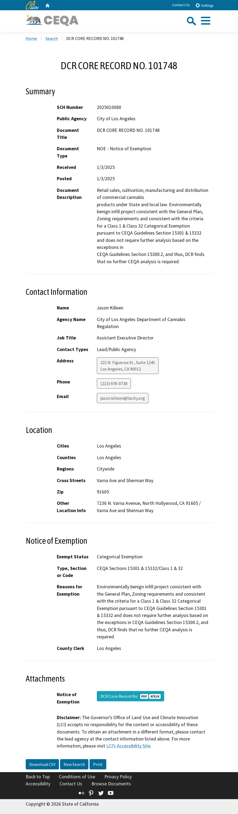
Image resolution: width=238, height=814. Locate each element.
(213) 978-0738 (113, 383)
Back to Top (38, 777)
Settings (204, 5)
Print (98, 764)
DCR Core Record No (130, 696)
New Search (74, 764)
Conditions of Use (77, 777)
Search (51, 38)
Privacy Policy (118, 777)
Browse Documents (111, 784)
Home (31, 38)
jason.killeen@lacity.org (122, 398)
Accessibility (38, 784)
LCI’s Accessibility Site (128, 746)
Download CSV (42, 764)
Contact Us (181, 4)
